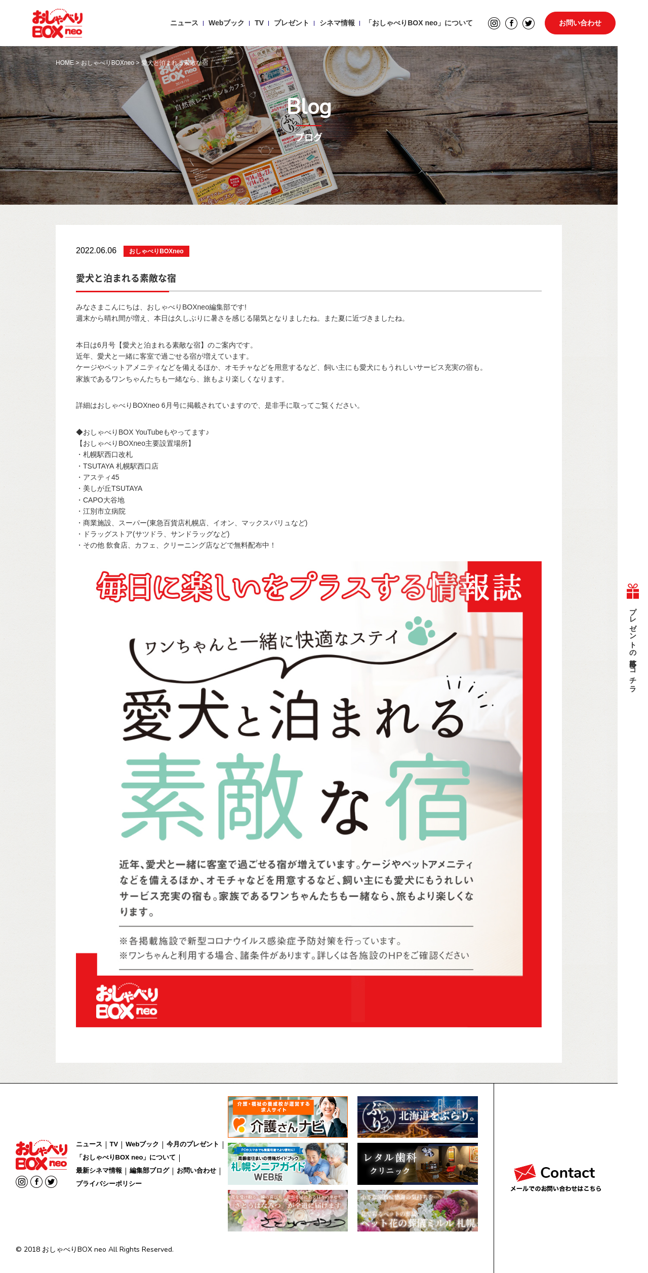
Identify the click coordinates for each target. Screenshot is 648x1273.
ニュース (184, 23)
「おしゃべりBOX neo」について (419, 23)
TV (259, 23)
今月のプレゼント (193, 1144)
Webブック (227, 23)
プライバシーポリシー (109, 1183)
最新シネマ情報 (99, 1170)
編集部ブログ (149, 1170)
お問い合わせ (580, 23)
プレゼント (291, 23)
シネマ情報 (337, 23)
